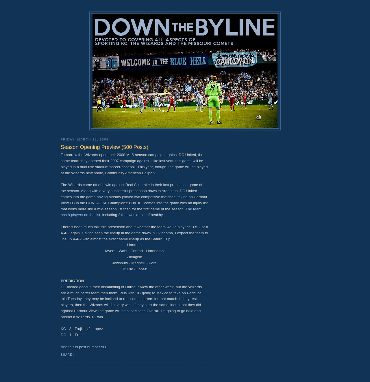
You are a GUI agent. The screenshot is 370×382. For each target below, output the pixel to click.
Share (66, 354)
